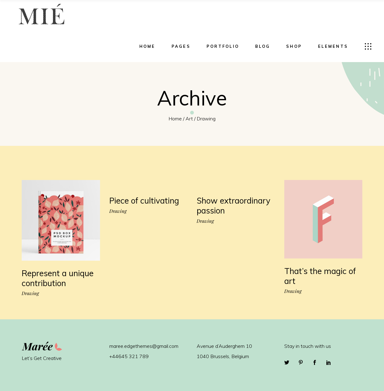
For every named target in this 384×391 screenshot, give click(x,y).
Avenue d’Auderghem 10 (224, 346)
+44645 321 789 (129, 356)
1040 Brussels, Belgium (223, 356)
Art (189, 118)
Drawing (30, 293)
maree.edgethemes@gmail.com (143, 346)
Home (175, 118)
